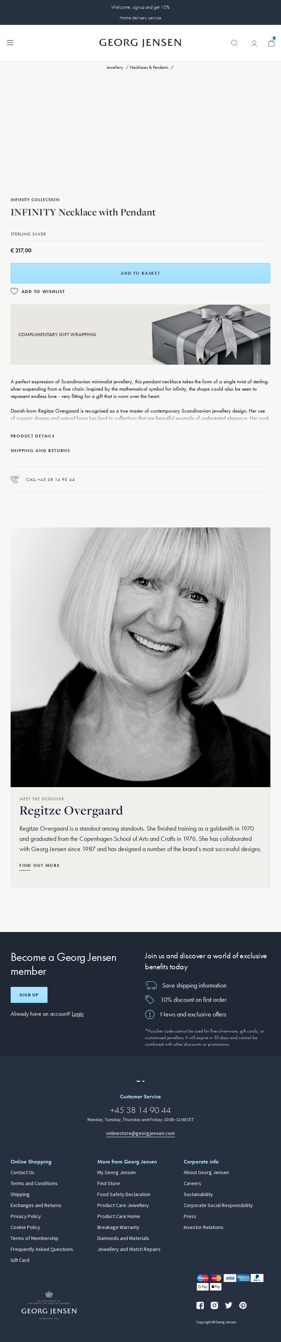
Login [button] (78, 1014)
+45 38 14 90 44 (140, 1110)
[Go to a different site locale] (140, 1081)
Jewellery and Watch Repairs (129, 1249)
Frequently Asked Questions (42, 1249)
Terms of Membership (35, 1238)
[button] (235, 47)
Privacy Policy (26, 1216)
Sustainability (198, 1194)
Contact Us (22, 1172)
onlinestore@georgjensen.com (140, 1133)
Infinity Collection (35, 200)
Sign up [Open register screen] (28, 995)
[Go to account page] (254, 43)
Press (190, 1216)
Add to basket (140, 273)
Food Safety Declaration (123, 1194)
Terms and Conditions (34, 1183)
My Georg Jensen (116, 1172)
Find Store (108, 1183)
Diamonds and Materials (123, 1238)
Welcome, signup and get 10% (140, 7)
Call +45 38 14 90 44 (43, 479)
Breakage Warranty (118, 1227)
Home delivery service (140, 17)
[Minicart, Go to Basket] (271, 43)
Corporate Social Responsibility (218, 1205)
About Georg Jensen (206, 1172)
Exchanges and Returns (36, 1205)
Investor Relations (204, 1227)
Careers (192, 1183)
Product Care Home (118, 1216)
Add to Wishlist (43, 291)
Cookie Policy (25, 1227)
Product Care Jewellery (123, 1205)
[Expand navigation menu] (10, 42)
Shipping (20, 1194)
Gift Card (20, 1260)
